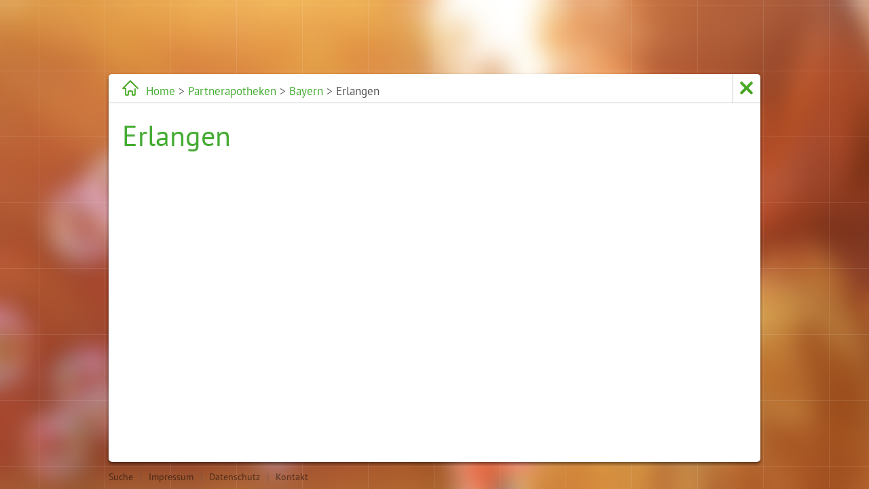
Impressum (171, 477)
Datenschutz (234, 477)
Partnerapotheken (232, 91)
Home (160, 91)
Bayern (306, 91)
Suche (121, 477)
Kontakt (292, 477)
